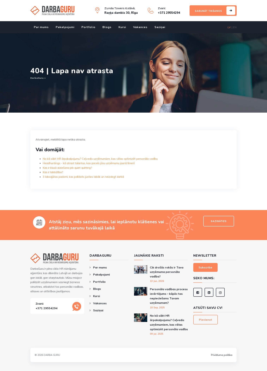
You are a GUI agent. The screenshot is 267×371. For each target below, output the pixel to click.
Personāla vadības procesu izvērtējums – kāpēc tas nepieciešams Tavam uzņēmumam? (169, 295)
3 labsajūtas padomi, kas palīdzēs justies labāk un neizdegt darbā (83, 176)
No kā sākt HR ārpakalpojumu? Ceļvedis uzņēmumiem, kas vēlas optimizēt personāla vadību (100, 158)
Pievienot (205, 319)
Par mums (41, 27)
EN (235, 27)
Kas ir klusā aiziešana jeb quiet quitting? (67, 167)
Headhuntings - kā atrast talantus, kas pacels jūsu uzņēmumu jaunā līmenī (89, 163)
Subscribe (205, 267)
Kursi (122, 27)
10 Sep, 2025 (157, 307)
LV (229, 27)
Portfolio (88, 27)
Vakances (140, 27)
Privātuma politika (221, 355)
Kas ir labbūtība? (53, 172)
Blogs (106, 27)
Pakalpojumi (65, 27)
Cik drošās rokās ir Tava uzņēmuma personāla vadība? (166, 272)
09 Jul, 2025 (156, 333)
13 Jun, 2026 (157, 281)
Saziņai (159, 27)
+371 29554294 (46, 308)
